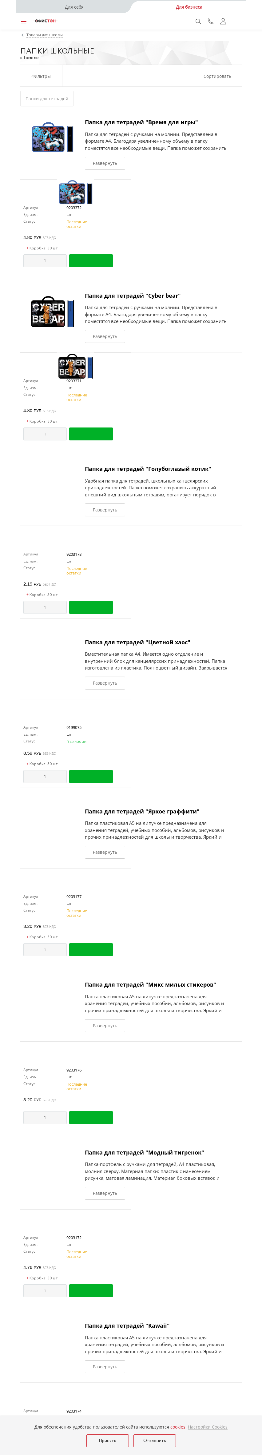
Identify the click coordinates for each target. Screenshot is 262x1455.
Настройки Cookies (208, 1427)
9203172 (73, 1237)
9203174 (73, 1411)
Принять (107, 1441)
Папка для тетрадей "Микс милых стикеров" (150, 984)
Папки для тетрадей (47, 98)
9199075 (73, 727)
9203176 (73, 1070)
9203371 (73, 381)
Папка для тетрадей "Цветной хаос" (137, 642)
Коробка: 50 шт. (42, 595)
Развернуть (105, 163)
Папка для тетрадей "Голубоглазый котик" (148, 468)
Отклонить (154, 1441)
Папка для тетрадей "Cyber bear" (133, 295)
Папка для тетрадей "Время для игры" (141, 122)
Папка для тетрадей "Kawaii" (127, 1325)
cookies (177, 1427)
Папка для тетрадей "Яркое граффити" (142, 811)
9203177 (73, 896)
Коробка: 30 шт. (42, 248)
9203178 (73, 554)
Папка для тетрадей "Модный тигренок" (144, 1152)
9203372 (73, 207)
